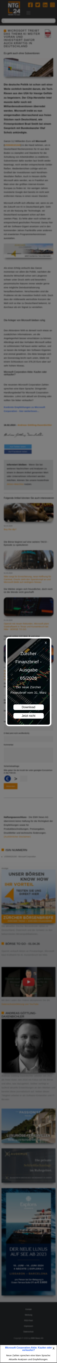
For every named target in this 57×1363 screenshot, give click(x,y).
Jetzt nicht (28, 715)
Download (28, 707)
